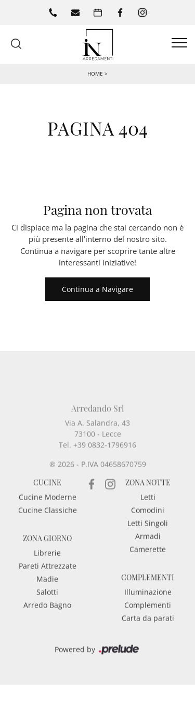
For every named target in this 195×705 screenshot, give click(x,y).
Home (95, 73)
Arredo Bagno (47, 620)
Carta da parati (148, 633)
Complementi (147, 620)
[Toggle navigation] (179, 43)
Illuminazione (148, 607)
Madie (47, 594)
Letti (147, 512)
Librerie (47, 568)
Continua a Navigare (97, 289)
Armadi (148, 551)
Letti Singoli (147, 538)
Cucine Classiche (47, 525)
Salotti (47, 607)
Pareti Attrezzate (47, 581)
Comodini (147, 525)
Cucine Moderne (47, 512)
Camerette (147, 564)
